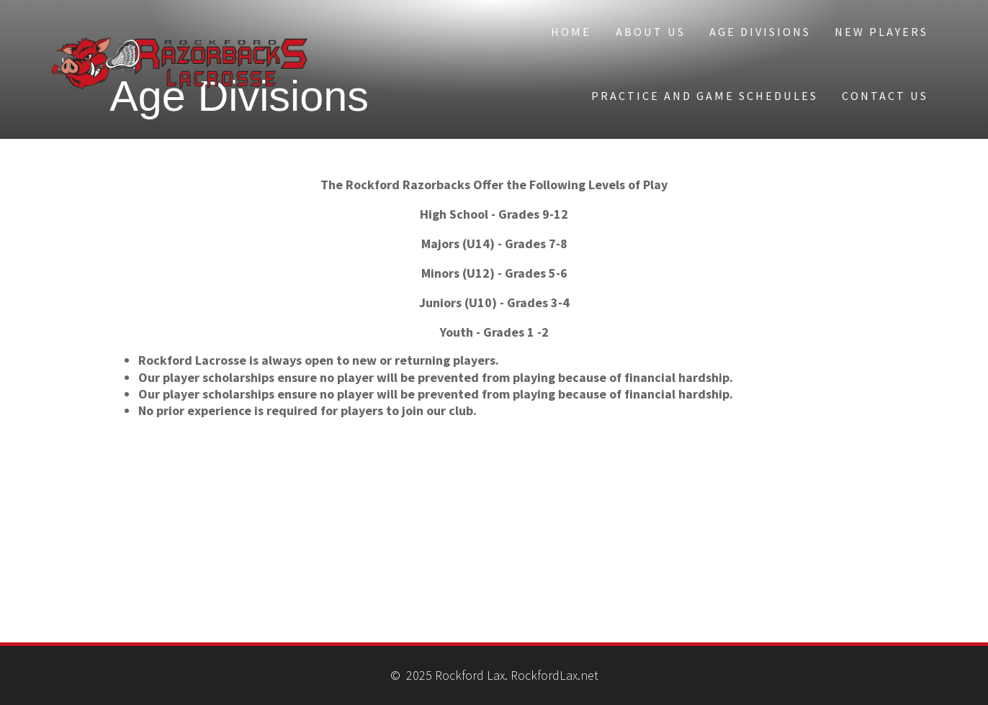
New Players (881, 31)
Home (571, 31)
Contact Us (885, 95)
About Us (651, 31)
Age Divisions (760, 31)
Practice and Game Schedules (704, 95)
